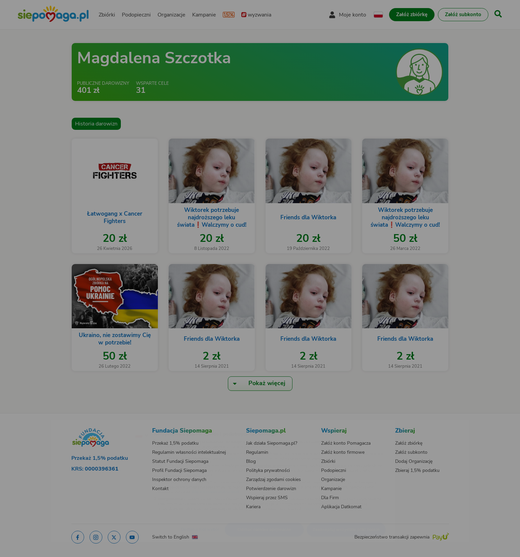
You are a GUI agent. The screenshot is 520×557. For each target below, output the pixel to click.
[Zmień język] (112, 424)
